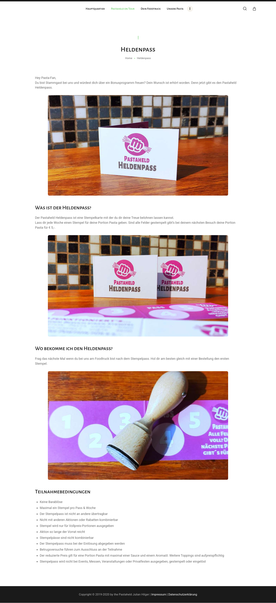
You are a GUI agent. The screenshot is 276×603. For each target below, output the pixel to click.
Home (128, 58)
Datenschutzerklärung (182, 594)
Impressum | (159, 594)
